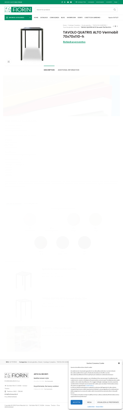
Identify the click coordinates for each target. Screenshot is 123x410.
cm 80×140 (8, 172)
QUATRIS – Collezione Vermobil (57, 328)
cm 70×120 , (8, 167)
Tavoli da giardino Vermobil (71, 27)
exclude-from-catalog (49, 276)
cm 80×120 (8, 170)
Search (114, 9)
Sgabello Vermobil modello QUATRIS (59, 269)
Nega (89, 402)
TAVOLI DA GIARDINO (99, 25)
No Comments (49, 381)
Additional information (68, 70)
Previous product (113, 26)
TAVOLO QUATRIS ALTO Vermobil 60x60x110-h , (20, 154)
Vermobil (90, 335)
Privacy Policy (99, 406)
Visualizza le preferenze (108, 402)
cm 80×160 (8, 175)
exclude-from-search (59, 276)
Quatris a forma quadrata (12, 162)
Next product (117, 26)
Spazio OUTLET (113, 17)
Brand (53, 335)
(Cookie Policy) (89, 385)
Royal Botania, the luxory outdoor (46, 386)
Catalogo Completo (74, 25)
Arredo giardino (86, 25)
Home (65, 25)
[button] (119, 363)
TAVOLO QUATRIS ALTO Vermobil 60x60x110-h (64, 298)
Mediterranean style (41, 378)
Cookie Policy (91, 406)
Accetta (76, 402)
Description (49, 70)
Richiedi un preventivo (74, 42)
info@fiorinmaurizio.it (11, 394)
